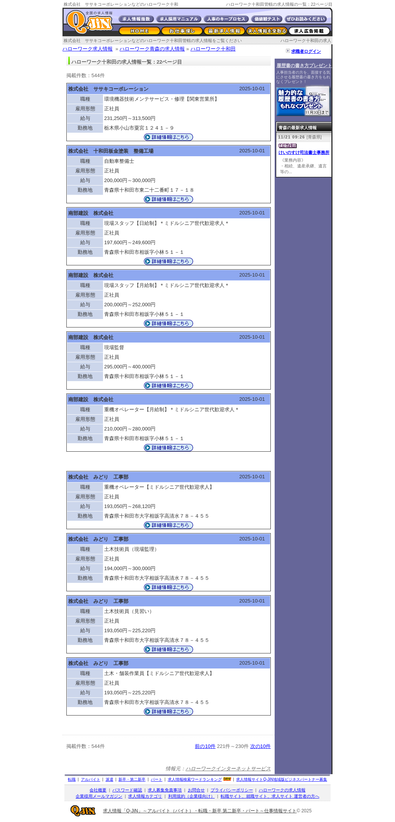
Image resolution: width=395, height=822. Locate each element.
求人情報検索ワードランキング (195, 779)
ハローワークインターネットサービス (228, 768)
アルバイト (90, 779)
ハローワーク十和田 (213, 49)
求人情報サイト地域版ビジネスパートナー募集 (281, 779)
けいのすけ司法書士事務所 (304, 152)
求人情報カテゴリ (145, 796)
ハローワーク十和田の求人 (305, 40)
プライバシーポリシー (232, 790)
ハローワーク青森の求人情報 (152, 49)
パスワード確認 (127, 790)
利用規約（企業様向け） (191, 796)
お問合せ (196, 790)
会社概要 (97, 790)
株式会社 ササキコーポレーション (108, 89)
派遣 (109, 779)
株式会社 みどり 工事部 (98, 477)
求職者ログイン (306, 51)
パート (156, 779)
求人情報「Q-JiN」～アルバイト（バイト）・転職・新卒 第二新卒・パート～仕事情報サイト (200, 811)
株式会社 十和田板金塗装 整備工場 (111, 151)
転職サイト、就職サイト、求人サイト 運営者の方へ (270, 796)
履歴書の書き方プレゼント (304, 65)
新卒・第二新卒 (131, 779)
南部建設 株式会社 (90, 213)
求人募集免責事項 (165, 790)
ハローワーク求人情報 (87, 49)
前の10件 (205, 746)
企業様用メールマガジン (99, 796)
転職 (72, 779)
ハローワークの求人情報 (282, 790)
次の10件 (260, 746)
